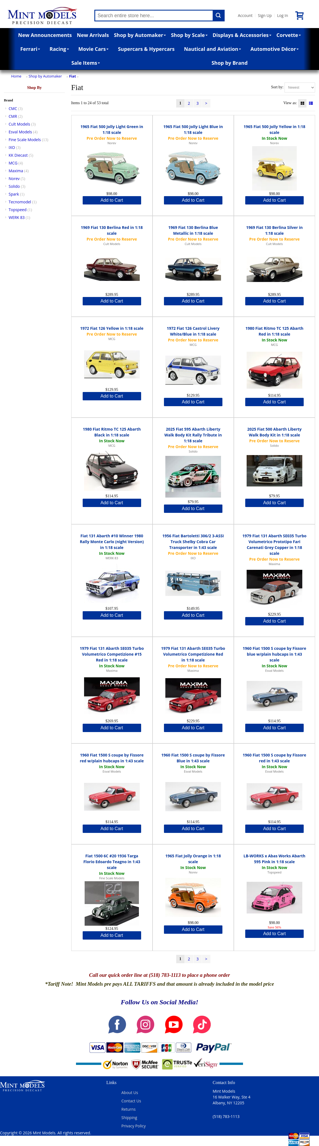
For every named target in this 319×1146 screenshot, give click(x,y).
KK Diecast (18, 155)
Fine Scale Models (25, 139)
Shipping (129, 1117)
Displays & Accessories (242, 35)
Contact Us (131, 1100)
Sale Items (85, 62)
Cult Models (19, 124)
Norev (14, 178)
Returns (128, 1109)
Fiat (72, 76)
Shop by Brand (230, 62)
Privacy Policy (133, 1125)
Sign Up (265, 15)
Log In (282, 15)
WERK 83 (17, 217)
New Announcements (45, 35)
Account (245, 15)
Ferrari (30, 49)
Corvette (288, 35)
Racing (59, 49)
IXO (12, 147)
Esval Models (20, 131)
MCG (13, 163)
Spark (14, 194)
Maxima (16, 170)
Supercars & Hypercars (146, 49)
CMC (13, 108)
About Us (129, 1092)
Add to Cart (111, 200)
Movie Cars (93, 49)
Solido (14, 186)
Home (16, 76)
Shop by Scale (189, 35)
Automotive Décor (275, 49)
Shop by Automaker (140, 35)
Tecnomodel (20, 201)
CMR (13, 116)
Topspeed (17, 209)
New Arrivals (93, 35)
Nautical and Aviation (212, 49)
